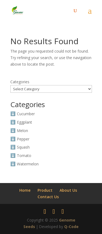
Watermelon (28, 163)
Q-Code (71, 226)
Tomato (24, 155)
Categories (19, 81)
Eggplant (24, 122)
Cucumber (26, 113)
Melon (22, 130)
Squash (23, 147)
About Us (68, 190)
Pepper (23, 139)
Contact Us (48, 196)
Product (45, 190)
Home (24, 190)
